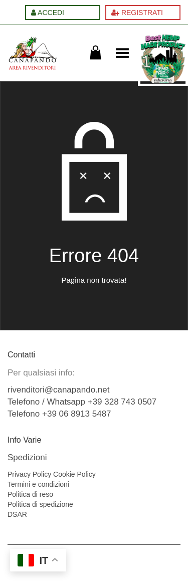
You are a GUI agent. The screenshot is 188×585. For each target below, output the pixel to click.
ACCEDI (47, 13)
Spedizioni (27, 457)
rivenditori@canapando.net (58, 390)
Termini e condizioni (38, 484)
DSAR (17, 514)
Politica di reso (30, 494)
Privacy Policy (29, 474)
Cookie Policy (74, 474)
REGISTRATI (137, 13)
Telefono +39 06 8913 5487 (59, 414)
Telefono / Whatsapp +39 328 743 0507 (82, 402)
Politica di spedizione (40, 504)
